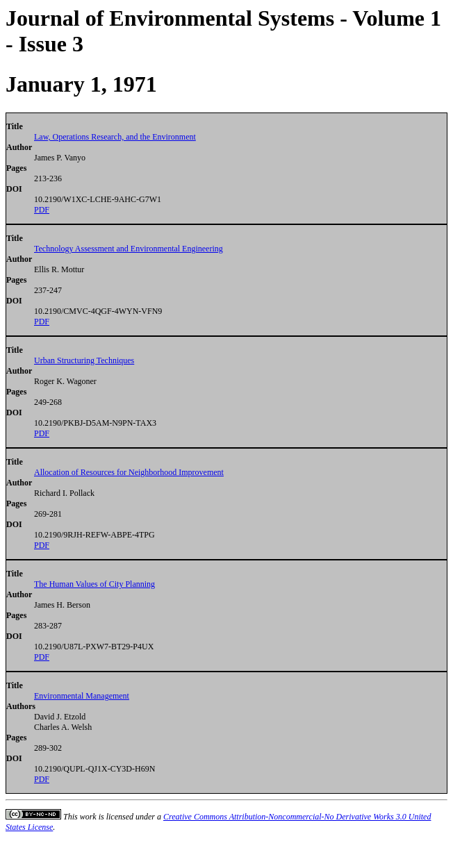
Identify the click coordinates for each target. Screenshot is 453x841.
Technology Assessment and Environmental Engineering (128, 248)
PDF (41, 210)
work (88, 817)
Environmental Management (81, 696)
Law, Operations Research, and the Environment (115, 137)
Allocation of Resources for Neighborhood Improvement (129, 472)
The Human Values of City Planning (94, 584)
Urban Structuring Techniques (84, 360)
